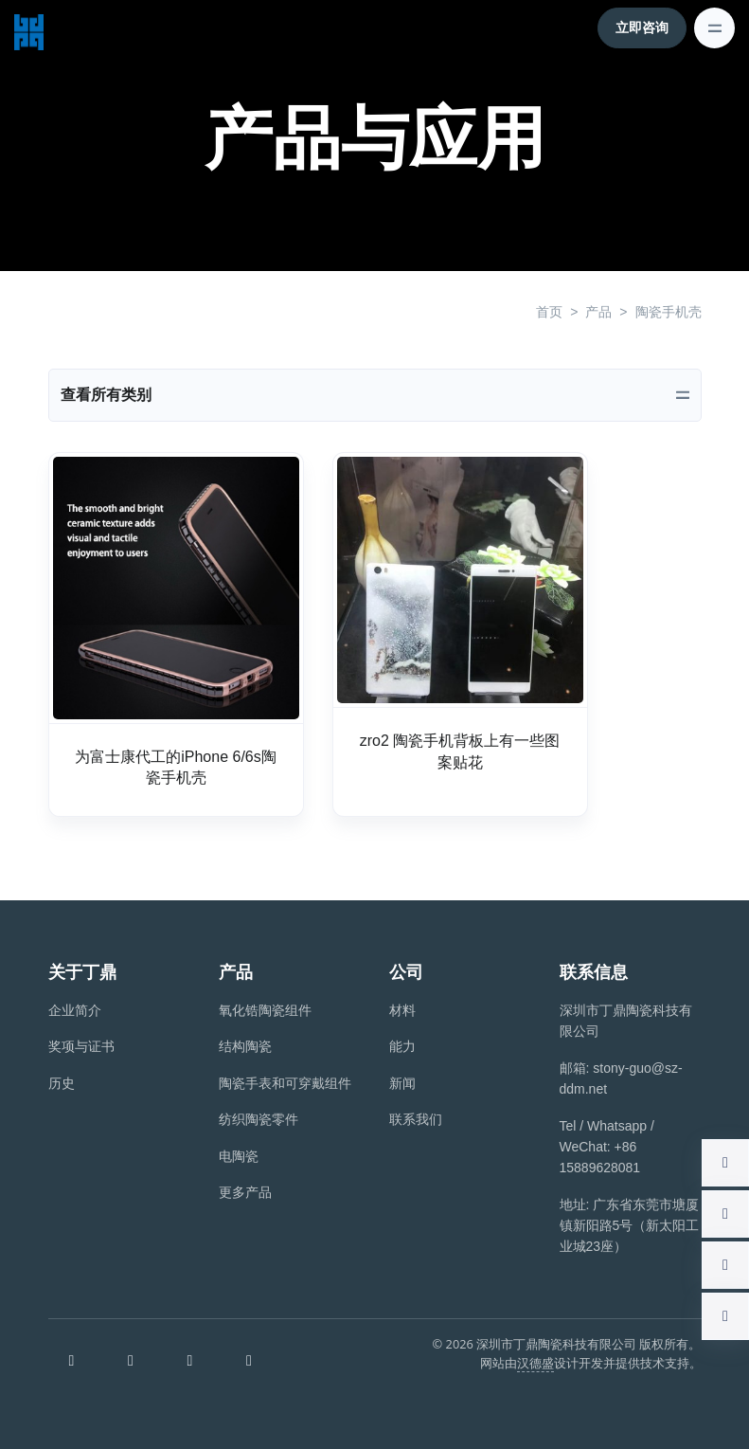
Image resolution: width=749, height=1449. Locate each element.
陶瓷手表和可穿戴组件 (285, 1083)
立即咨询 (642, 27)
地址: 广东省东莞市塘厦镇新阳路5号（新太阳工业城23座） (630, 1226)
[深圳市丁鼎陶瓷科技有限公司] (29, 27)
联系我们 (415, 1119)
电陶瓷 (239, 1156)
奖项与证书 (81, 1046)
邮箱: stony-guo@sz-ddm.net (621, 1078)
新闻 (402, 1083)
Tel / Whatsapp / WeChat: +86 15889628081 (607, 1147)
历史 (61, 1083)
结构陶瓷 (245, 1046)
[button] (725, 1162)
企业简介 (74, 1010)
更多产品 (245, 1192)
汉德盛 (535, 1362)
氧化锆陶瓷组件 (265, 1010)
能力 (402, 1046)
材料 (402, 1010)
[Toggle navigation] (714, 28)
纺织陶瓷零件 (258, 1119)
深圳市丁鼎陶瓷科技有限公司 (626, 1021)
